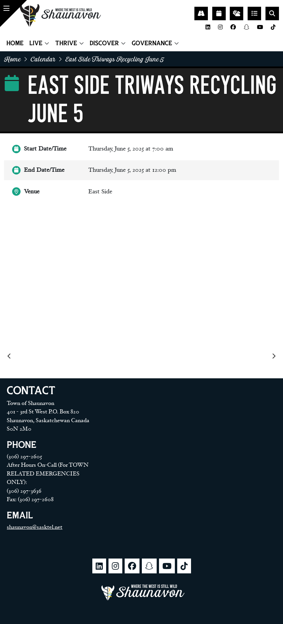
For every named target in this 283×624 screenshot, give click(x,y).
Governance (152, 43)
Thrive (66, 43)
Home (15, 43)
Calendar (43, 59)
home (12, 59)
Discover (104, 43)
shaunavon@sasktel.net (34, 527)
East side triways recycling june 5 (114, 59)
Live (35, 43)
